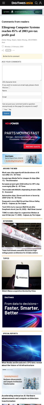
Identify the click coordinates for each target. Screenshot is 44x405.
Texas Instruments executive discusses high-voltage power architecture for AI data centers (20, 252)
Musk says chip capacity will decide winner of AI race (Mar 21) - (20, 174)
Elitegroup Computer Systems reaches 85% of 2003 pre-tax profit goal (21, 31)
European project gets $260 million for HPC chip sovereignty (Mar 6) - (20, 185)
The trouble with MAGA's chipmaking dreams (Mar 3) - (21, 191)
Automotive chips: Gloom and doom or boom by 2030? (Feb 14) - (20, 197)
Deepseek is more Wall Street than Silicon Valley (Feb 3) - (21, 202)
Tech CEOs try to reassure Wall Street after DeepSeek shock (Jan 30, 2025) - (22, 208)
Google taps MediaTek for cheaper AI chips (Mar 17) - (21, 179)
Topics (6, 258)
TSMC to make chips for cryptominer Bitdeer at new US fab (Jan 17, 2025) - (21, 214)
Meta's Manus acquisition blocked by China (19, 291)
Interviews (8, 221)
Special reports (10, 333)
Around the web (10, 168)
